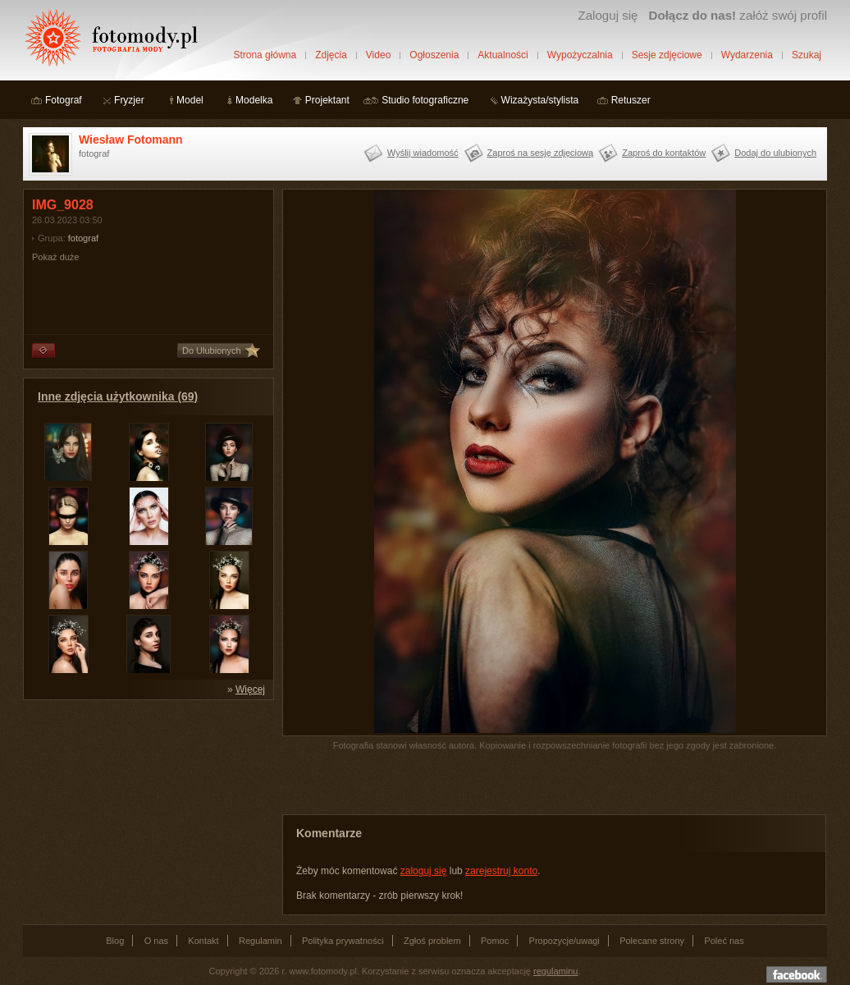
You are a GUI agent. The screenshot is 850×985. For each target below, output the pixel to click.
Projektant (327, 100)
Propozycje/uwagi (564, 941)
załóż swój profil (738, 15)
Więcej (250, 689)
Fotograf (63, 100)
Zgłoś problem (432, 941)
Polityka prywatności (343, 941)
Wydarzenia (747, 55)
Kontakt (203, 941)
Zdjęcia (331, 55)
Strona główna (264, 55)
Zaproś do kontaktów (664, 153)
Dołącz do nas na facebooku (796, 974)
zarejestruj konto (501, 871)
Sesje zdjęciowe (667, 55)
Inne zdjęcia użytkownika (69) (118, 396)
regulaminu (555, 971)
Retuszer (631, 100)
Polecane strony (651, 941)
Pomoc (495, 941)
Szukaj (806, 55)
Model (189, 100)
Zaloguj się (608, 15)
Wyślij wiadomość (423, 153)
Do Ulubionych (211, 350)
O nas (156, 941)
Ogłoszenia (434, 55)
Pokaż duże (55, 257)
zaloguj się (423, 871)
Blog (115, 941)
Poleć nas (723, 941)
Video (378, 55)
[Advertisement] (146, 811)
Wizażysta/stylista (540, 100)
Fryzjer (129, 100)
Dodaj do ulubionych (775, 153)
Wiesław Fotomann (131, 139)
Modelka (253, 100)
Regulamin (260, 941)
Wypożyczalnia (580, 55)
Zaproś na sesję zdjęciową (540, 153)
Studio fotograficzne (425, 100)
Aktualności (503, 55)
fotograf (83, 238)
